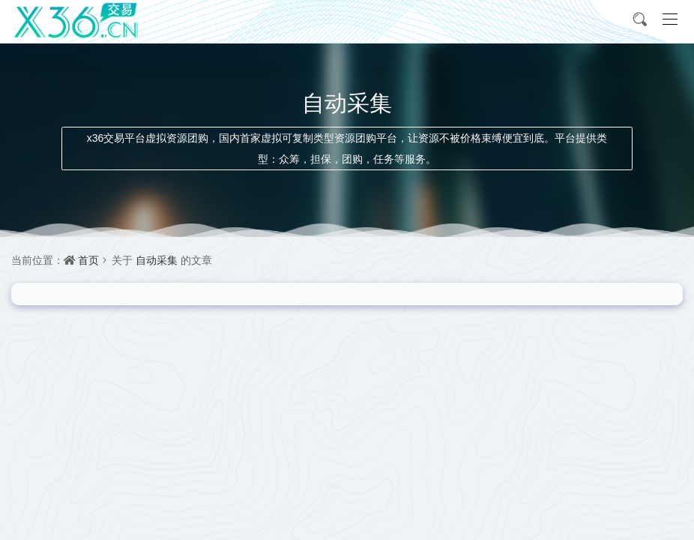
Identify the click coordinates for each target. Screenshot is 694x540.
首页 (88, 260)
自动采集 (157, 260)
